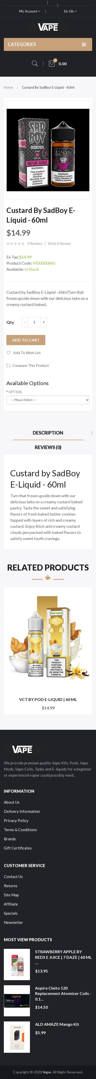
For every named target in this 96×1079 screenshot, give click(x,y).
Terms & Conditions (20, 829)
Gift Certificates (18, 848)
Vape (47, 1072)
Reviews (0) (48, 447)
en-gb (70, 11)
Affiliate (11, 904)
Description (48, 433)
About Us (11, 802)
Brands (10, 839)
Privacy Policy (16, 820)
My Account (29, 11)
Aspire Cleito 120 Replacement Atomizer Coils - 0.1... (63, 993)
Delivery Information (22, 811)
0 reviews (34, 243)
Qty (10, 322)
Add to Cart (26, 340)
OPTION (15, 392)
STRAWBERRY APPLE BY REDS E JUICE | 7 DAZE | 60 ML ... (63, 957)
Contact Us (13, 876)
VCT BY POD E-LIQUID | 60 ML (48, 699)
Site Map (11, 895)
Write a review (59, 243)
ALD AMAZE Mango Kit (57, 1024)
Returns (10, 885)
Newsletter (13, 922)
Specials (11, 913)
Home (8, 87)
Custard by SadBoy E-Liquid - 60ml (48, 87)
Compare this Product (31, 365)
